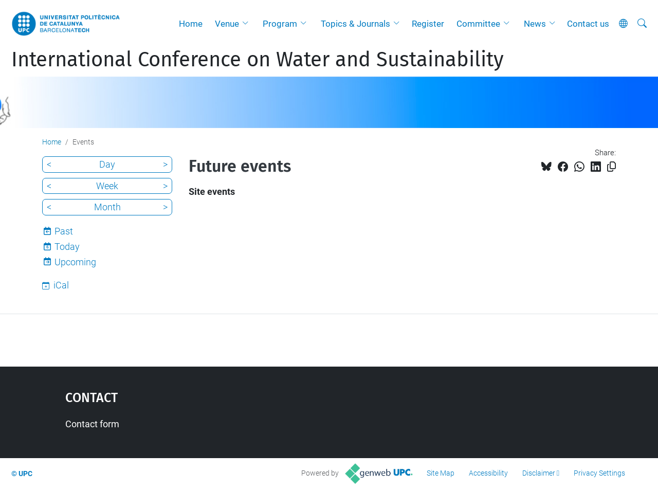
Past (63, 231)
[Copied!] (611, 167)
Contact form (92, 424)
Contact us (588, 24)
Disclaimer (538, 473)
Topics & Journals (355, 24)
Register (428, 24)
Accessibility (488, 473)
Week (107, 185)
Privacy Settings (599, 473)
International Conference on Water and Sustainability (257, 59)
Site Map (440, 473)
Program (280, 24)
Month (107, 207)
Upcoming (75, 262)
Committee (478, 24)
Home (191, 24)
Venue (227, 24)
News (535, 24)
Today (67, 246)
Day (107, 164)
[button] (248, 23)
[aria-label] (642, 23)
